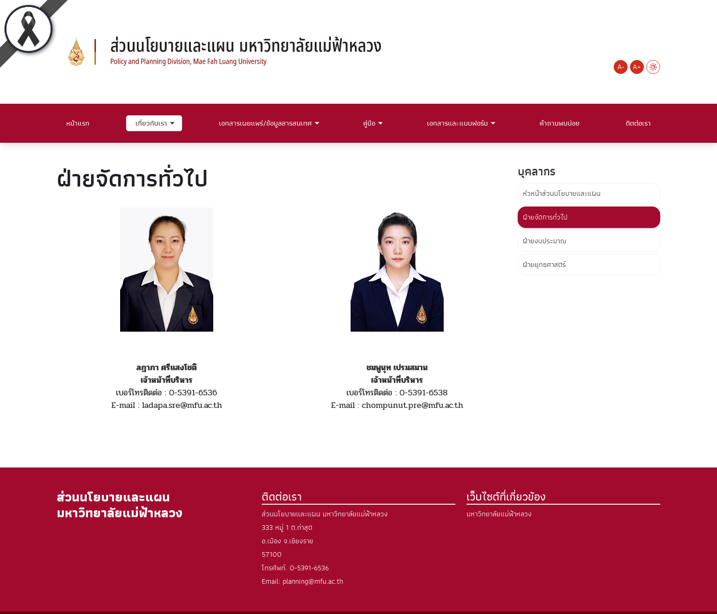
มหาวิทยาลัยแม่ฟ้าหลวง (499, 514)
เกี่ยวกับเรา (151, 123)
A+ (637, 67)
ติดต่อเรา (638, 123)
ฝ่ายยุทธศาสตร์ (544, 264)
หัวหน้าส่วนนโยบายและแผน (562, 193)
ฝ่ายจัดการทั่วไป (545, 217)
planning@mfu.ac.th (313, 581)
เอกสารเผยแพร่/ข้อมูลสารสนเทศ (265, 123)
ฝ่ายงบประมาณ (545, 241)
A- (620, 67)
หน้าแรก (77, 123)
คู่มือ (369, 123)
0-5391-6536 (309, 568)
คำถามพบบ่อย (560, 123)
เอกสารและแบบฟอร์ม (457, 123)
